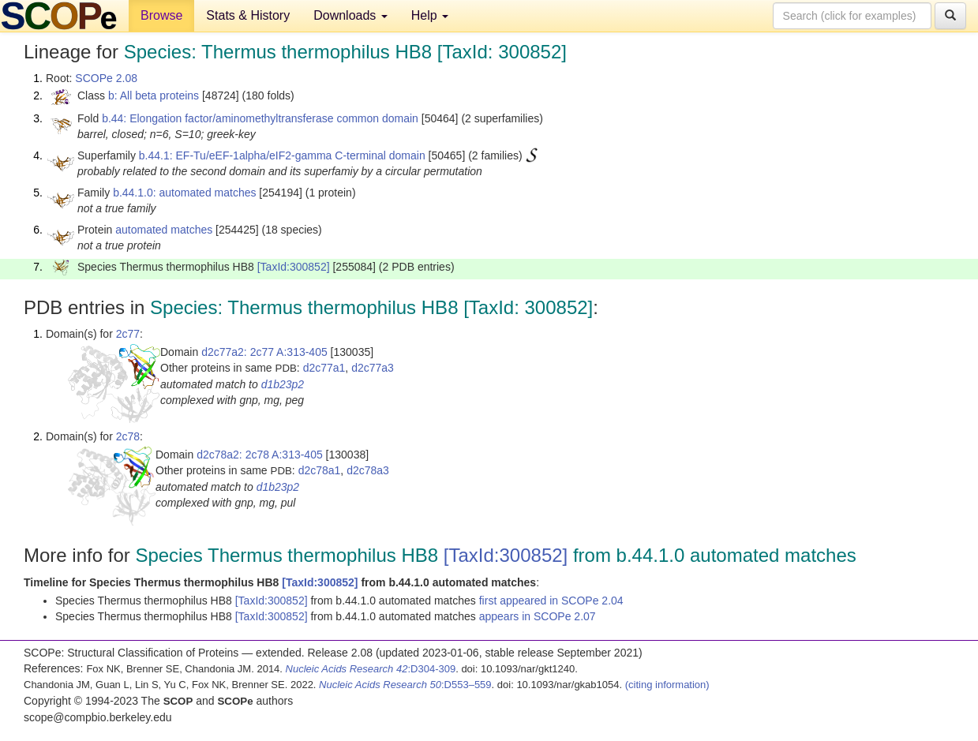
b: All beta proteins (153, 95)
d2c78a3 (368, 470)
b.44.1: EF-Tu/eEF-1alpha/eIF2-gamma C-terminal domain (282, 155)
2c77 (128, 333)
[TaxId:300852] (293, 266)
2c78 (128, 436)
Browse (161, 15)
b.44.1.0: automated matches (184, 192)
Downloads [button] (350, 15)
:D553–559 (405, 684)
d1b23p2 (283, 384)
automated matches (163, 229)
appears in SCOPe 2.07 (537, 616)
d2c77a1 (324, 367)
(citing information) (667, 684)
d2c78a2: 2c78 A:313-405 (260, 454)
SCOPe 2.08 (106, 78)
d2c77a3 (372, 367)
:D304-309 (371, 669)
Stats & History (248, 15)
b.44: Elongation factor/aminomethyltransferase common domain (260, 118)
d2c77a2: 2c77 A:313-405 (264, 352)
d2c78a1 (319, 470)
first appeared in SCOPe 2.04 (551, 600)
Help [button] (429, 15)
